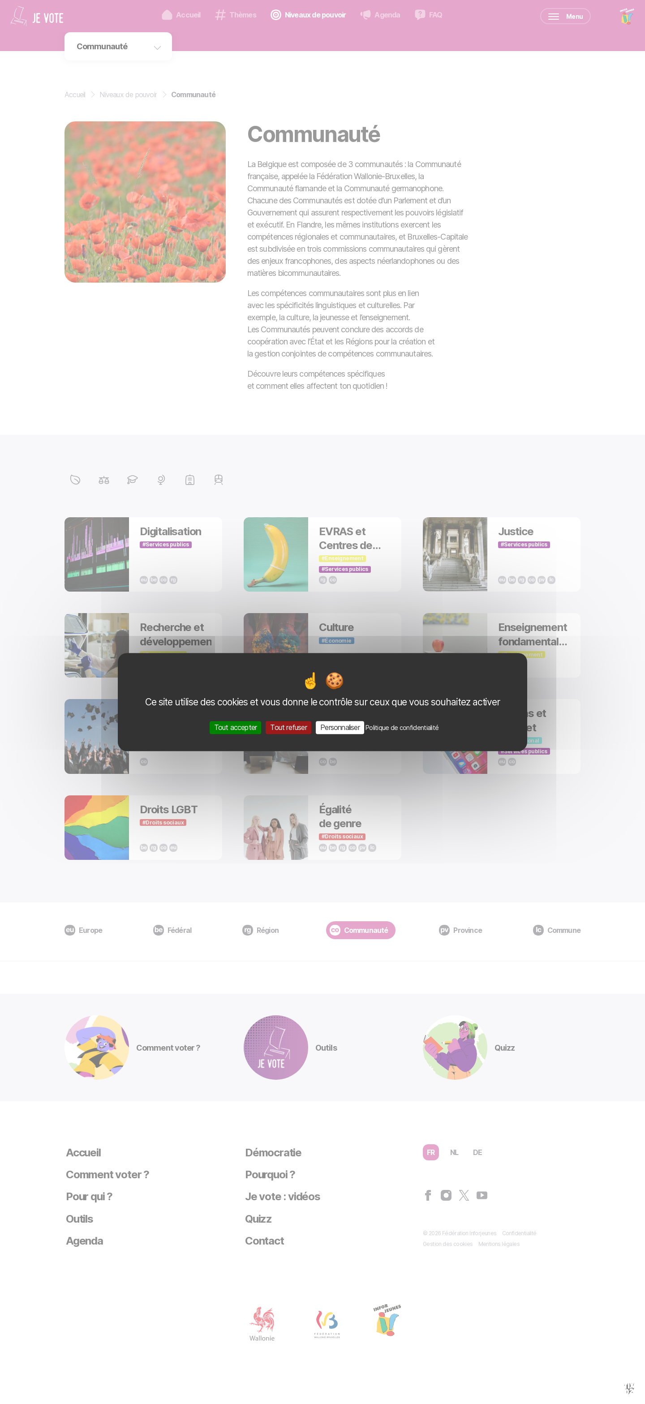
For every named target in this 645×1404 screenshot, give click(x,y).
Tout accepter (235, 727)
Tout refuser (288, 727)
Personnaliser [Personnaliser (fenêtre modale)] (340, 727)
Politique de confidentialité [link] (402, 727)
